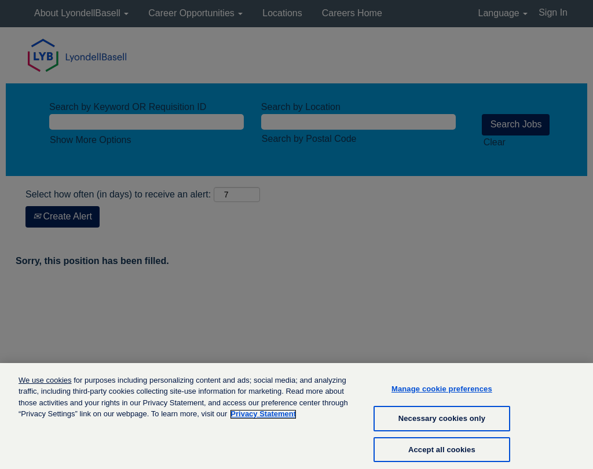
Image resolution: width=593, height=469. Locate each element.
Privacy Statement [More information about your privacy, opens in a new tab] (263, 419)
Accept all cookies (441, 455)
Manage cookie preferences (441, 394)
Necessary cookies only (441, 424)
